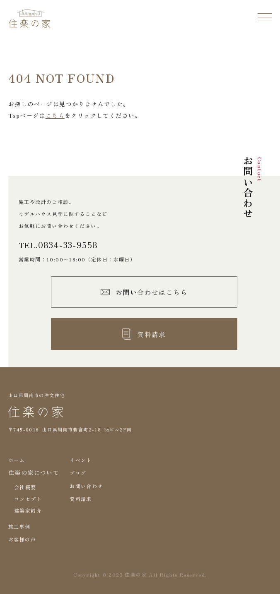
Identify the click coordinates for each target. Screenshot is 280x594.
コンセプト (28, 498)
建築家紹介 (28, 510)
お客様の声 (22, 539)
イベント (81, 459)
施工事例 (19, 526)
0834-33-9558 (68, 245)
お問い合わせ (86, 485)
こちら (55, 115)
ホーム (16, 459)
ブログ (78, 472)
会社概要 (25, 487)
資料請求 (81, 498)
